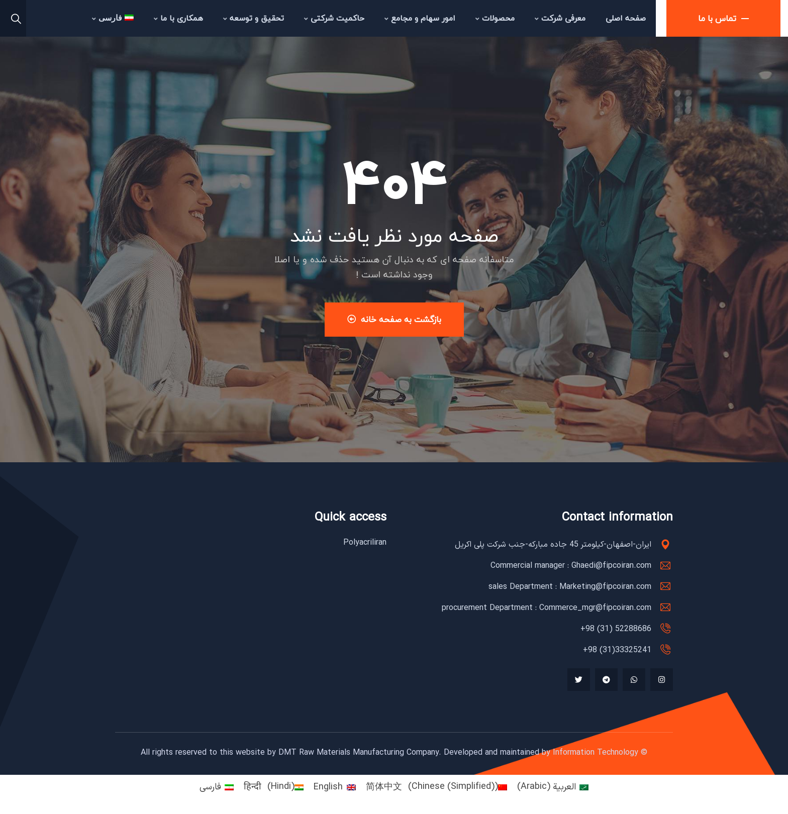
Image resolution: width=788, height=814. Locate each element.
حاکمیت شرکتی (334, 18)
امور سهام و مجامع (419, 18)
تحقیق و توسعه (253, 18)
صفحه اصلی (626, 18)
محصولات (495, 18)
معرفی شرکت (560, 18)
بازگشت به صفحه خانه (394, 319)
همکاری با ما (178, 18)
